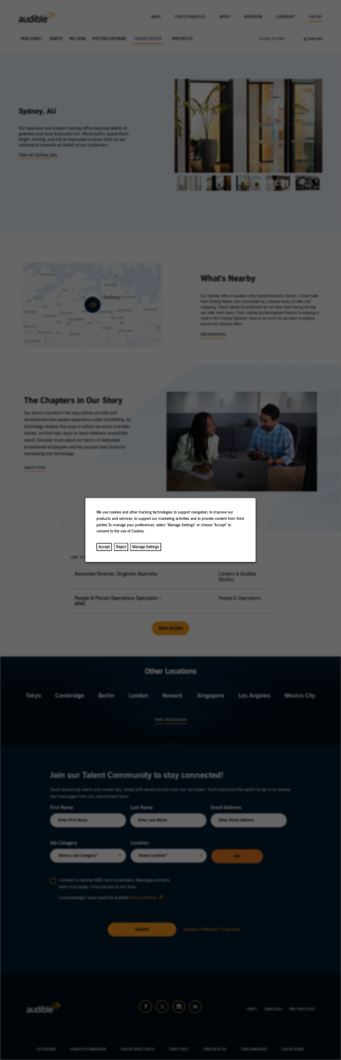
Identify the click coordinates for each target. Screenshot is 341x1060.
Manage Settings (145, 547)
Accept (104, 547)
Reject (121, 547)
